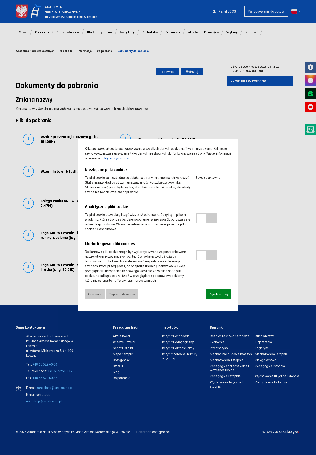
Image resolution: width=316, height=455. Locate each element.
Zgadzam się (218, 294)
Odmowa (94, 294)
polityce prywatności (115, 158)
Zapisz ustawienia (122, 294)
